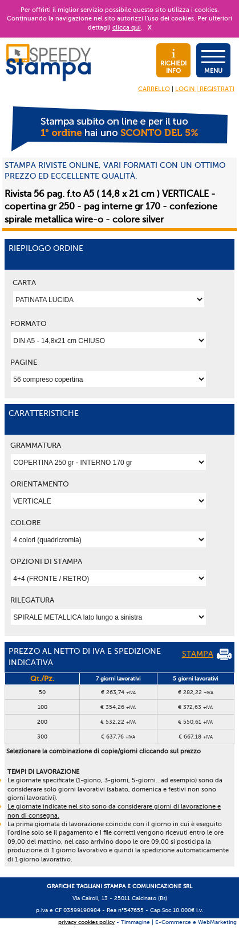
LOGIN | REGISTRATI (204, 89)
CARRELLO (154, 89)
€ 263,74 (118, 692)
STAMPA (207, 654)
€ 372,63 (195, 707)
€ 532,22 (118, 722)
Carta (24, 282)
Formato (28, 323)
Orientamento (39, 484)
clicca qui (126, 27)
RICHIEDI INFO (173, 62)
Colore (25, 522)
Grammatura (35, 445)
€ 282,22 (195, 692)
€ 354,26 (118, 707)
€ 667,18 (196, 736)
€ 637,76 (118, 736)
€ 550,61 (195, 722)
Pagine (23, 362)
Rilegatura (32, 600)
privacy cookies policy (86, 922)
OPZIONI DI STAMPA (46, 561)
